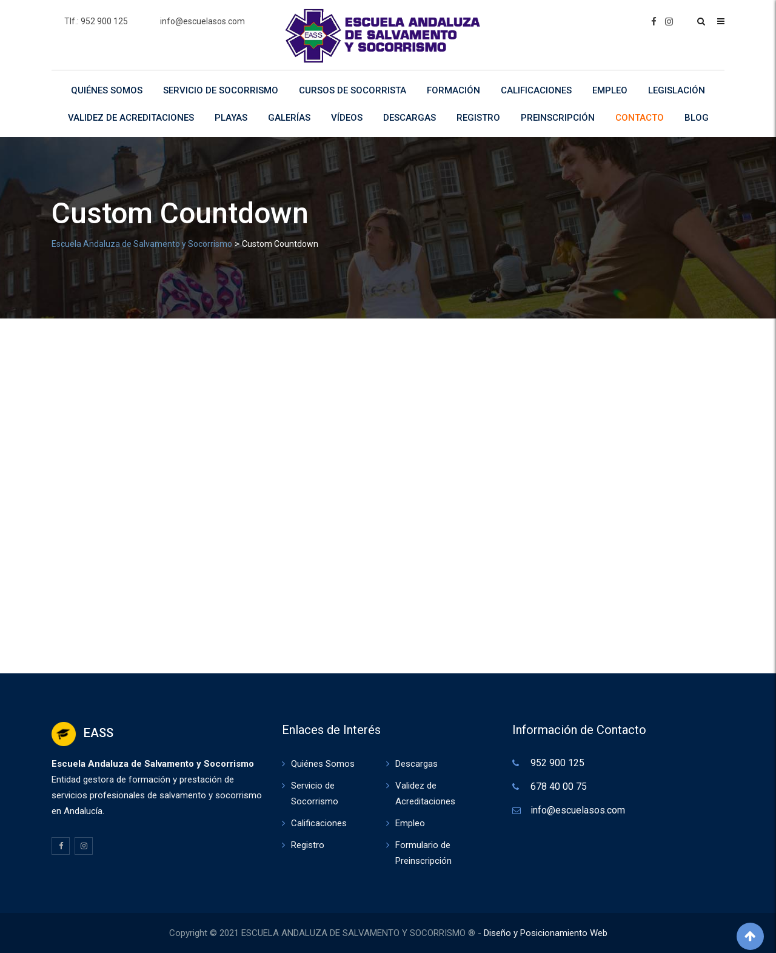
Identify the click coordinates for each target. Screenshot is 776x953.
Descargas (409, 117)
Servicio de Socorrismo (220, 90)
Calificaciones (536, 90)
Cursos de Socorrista (352, 90)
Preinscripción (558, 117)
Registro (478, 117)
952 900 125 (557, 763)
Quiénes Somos (106, 90)
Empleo (609, 90)
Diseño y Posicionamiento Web (545, 933)
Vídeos (347, 117)
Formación (453, 90)
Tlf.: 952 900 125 (96, 21)
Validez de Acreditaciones (131, 117)
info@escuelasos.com (202, 21)
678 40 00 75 (558, 786)
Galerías (289, 117)
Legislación (676, 90)
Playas (231, 117)
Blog (696, 117)
